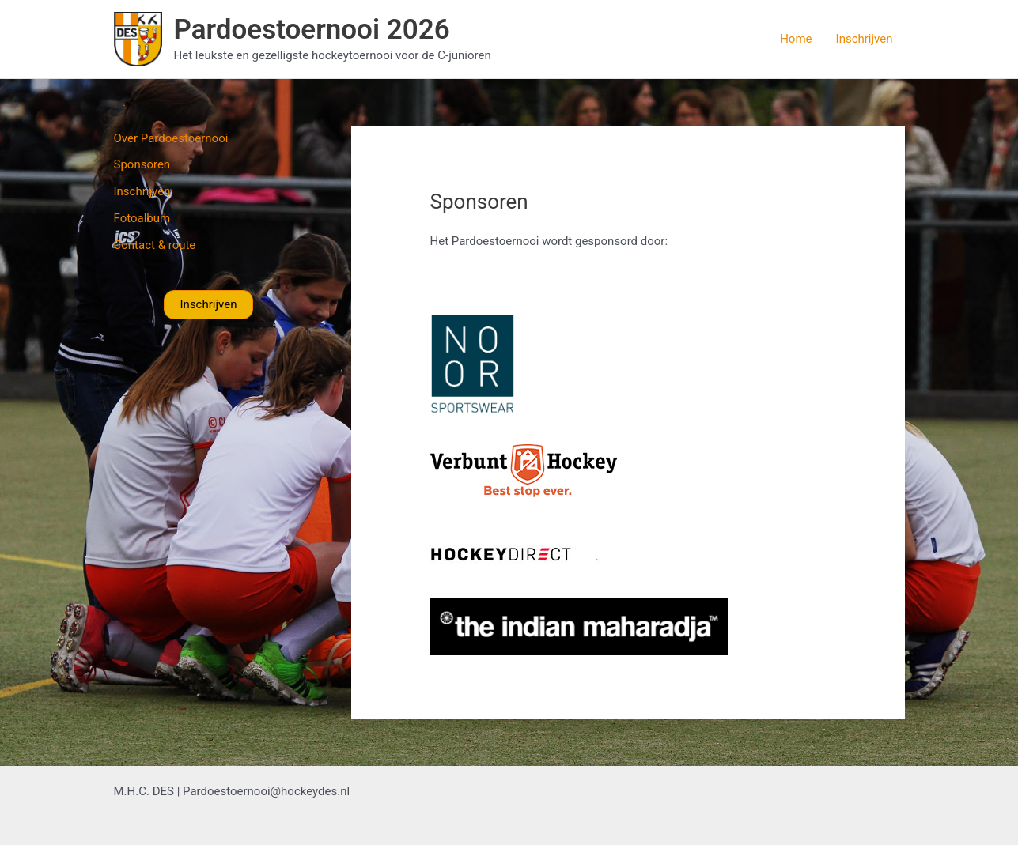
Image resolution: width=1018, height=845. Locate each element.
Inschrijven (864, 39)
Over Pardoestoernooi (171, 138)
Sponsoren (142, 164)
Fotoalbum (142, 218)
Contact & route (155, 245)
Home (796, 39)
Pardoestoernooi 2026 (312, 29)
